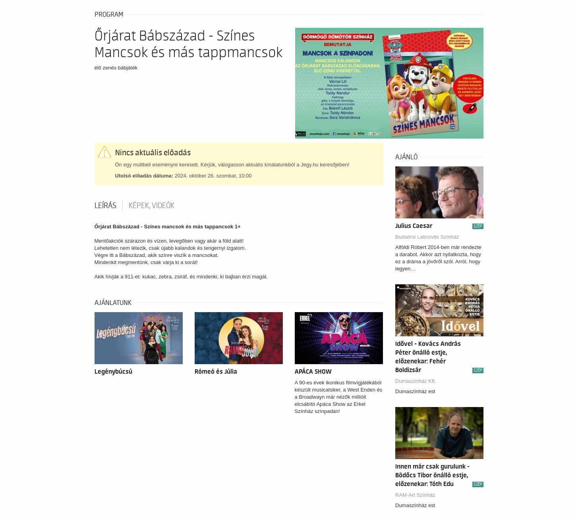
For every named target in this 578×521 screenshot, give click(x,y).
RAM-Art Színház (415, 495)
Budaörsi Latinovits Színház (427, 237)
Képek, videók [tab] (151, 205)
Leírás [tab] (105, 205)
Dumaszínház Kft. (415, 381)
